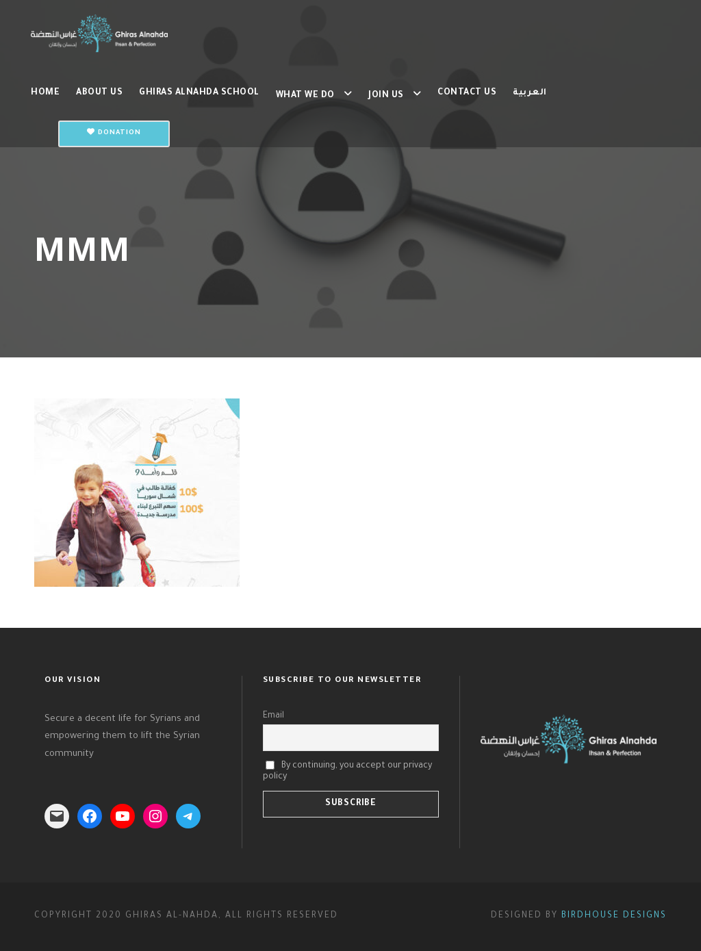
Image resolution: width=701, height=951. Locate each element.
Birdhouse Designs (614, 916)
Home (45, 93)
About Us (99, 93)
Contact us (466, 93)
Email (273, 716)
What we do (305, 96)
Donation (114, 132)
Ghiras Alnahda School (199, 93)
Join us (386, 96)
